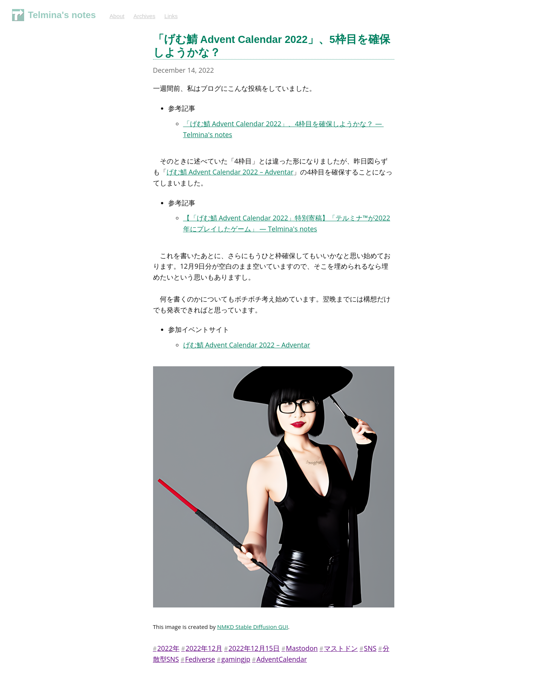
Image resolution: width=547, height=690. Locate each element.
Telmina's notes (62, 15)
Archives (144, 16)
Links (171, 16)
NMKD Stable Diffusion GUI (252, 626)
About (116, 16)
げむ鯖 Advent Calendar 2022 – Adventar (230, 171)
